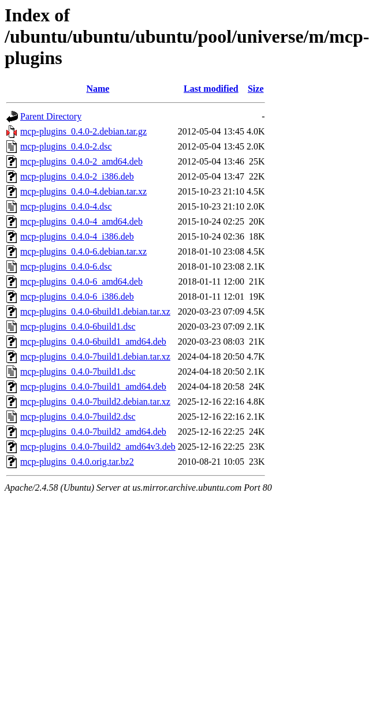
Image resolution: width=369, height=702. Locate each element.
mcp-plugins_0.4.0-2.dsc (66, 146)
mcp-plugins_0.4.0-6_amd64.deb (81, 281)
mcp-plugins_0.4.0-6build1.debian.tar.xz (95, 311)
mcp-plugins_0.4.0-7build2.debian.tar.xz (95, 401)
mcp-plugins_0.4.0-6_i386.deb (77, 296)
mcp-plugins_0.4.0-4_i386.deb (77, 236)
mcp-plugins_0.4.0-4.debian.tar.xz (83, 191)
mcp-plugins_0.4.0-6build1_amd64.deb (93, 341)
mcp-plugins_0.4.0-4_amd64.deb (81, 221)
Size (256, 89)
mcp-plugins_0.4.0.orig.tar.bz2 (77, 461)
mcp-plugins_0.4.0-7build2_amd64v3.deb (98, 446)
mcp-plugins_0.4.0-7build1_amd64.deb (93, 386)
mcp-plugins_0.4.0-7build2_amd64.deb (93, 431)
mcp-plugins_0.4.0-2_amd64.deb (81, 161)
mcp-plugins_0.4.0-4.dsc (66, 206)
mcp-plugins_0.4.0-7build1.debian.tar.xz (95, 356)
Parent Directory (50, 116)
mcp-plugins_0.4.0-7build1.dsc (78, 371)
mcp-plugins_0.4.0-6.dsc (66, 266)
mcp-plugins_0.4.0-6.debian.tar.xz (83, 251)
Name (97, 89)
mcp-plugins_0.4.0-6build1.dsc (78, 326)
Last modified (211, 89)
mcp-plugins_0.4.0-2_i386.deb (77, 176)
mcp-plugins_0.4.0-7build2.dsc (78, 416)
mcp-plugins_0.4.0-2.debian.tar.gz (83, 131)
